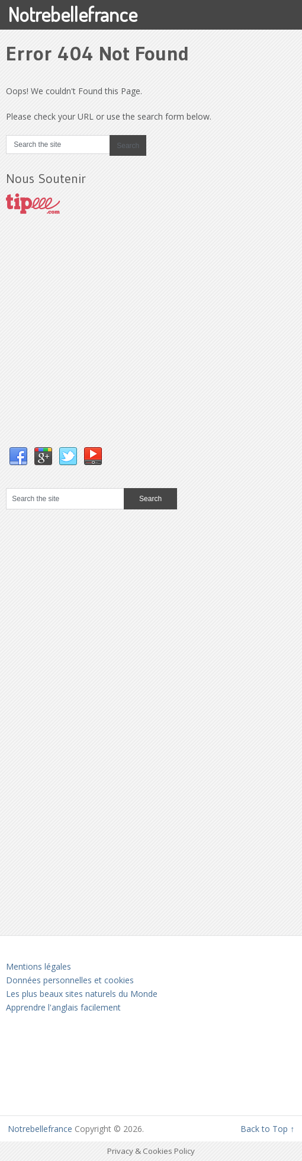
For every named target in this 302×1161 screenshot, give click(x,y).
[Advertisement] (95, 342)
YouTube (92, 456)
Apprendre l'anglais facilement (63, 1007)
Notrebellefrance (72, 14)
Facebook (18, 456)
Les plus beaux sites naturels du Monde (82, 993)
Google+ (43, 456)
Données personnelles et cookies (70, 980)
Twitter (68, 456)
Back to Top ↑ (267, 1128)
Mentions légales (38, 966)
